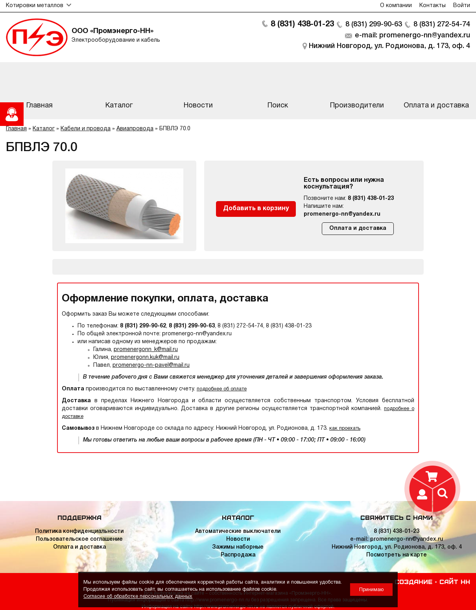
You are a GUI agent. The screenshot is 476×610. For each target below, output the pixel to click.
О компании (396, 5)
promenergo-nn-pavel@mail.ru (151, 365)
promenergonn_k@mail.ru (146, 349)
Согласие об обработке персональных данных (137, 596)
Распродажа (238, 555)
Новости (238, 539)
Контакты (432, 5)
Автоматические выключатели (237, 531)
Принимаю (371, 590)
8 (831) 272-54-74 (441, 24)
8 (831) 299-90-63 (373, 24)
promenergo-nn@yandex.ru (342, 214)
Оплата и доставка (357, 228)
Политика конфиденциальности (79, 531)
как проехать (344, 428)
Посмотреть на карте (396, 555)
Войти (461, 5)
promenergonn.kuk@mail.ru (145, 357)
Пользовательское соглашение (79, 539)
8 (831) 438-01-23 (302, 24)
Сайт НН (454, 581)
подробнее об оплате (222, 389)
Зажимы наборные (238, 547)
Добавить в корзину (256, 208)
